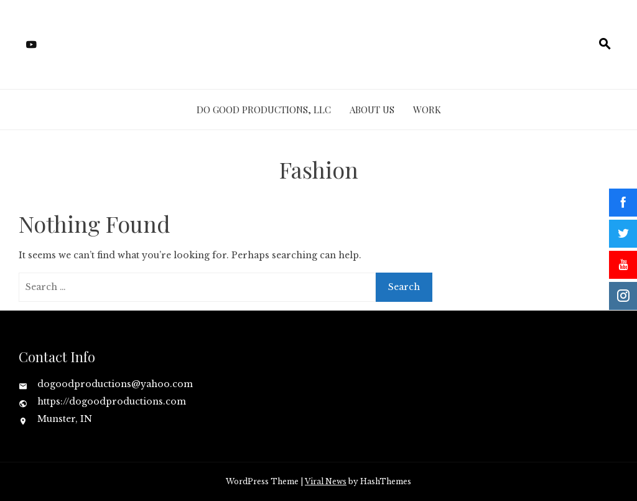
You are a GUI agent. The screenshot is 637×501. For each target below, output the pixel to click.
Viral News (325, 481)
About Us (372, 109)
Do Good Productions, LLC (264, 109)
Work (427, 109)
